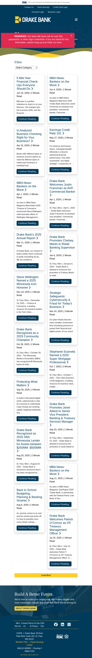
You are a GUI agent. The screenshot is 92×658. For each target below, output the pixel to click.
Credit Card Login (60, 7)
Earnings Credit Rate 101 (60, 131)
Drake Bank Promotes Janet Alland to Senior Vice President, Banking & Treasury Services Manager (62, 414)
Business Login (54, 12)
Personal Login (38, 12)
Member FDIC (22, 642)
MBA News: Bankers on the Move (59, 81)
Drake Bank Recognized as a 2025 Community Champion (28, 334)
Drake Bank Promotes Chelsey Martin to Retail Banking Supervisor (62, 243)
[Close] (71, 36)
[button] (76, 19)
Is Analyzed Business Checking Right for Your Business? (29, 135)
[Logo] (33, 19)
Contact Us (28, 7)
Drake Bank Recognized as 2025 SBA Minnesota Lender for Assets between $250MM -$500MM (29, 440)
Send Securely (43, 7)
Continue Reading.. (27, 119)
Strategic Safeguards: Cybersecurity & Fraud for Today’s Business (61, 299)
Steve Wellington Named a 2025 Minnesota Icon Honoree (28, 282)
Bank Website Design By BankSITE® (29, 654)
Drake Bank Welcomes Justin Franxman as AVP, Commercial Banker (62, 187)
